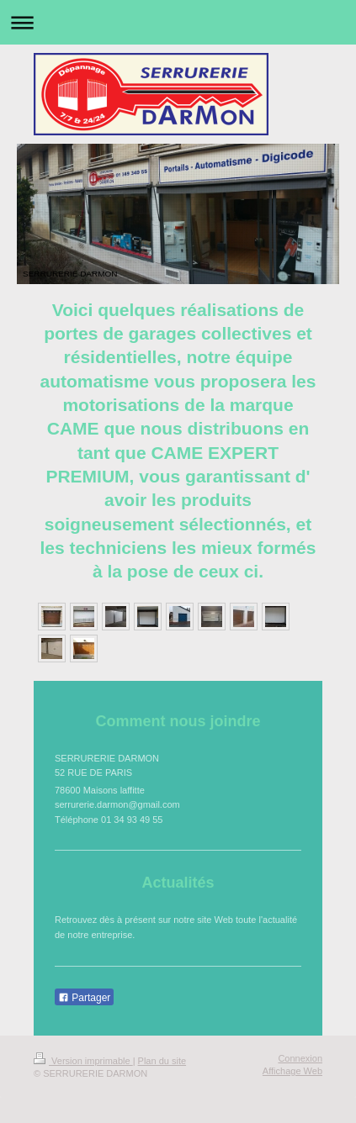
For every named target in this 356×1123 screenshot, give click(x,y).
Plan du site (162, 1061)
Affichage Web (292, 1071)
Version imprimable (83, 1061)
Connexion (300, 1058)
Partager (84, 998)
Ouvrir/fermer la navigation (178, 22)
